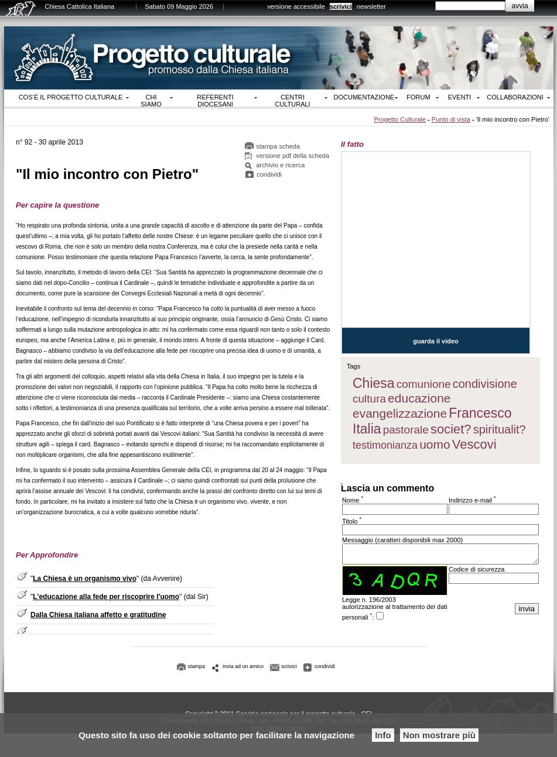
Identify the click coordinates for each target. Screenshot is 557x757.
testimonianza (385, 445)
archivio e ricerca (280, 166)
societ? (450, 429)
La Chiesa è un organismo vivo (84, 580)
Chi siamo (151, 101)
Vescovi (474, 444)
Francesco (480, 413)
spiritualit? (499, 429)
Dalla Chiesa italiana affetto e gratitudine (98, 616)
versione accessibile (295, 6)
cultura (369, 399)
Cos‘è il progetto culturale (71, 97)
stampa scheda (278, 148)
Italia (367, 428)
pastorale (406, 430)
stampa (197, 669)
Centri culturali (292, 101)
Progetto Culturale (400, 119)
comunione (424, 384)
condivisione (485, 383)
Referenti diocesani (215, 101)
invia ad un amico (243, 669)
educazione (419, 398)
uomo (434, 444)
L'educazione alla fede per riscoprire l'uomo (106, 598)
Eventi (459, 97)
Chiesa (374, 383)
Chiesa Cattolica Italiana (80, 6)
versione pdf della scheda (292, 157)
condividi (269, 176)
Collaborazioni (515, 97)
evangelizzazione (400, 413)
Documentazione (364, 97)
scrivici (341, 6)
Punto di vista (451, 119)
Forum (418, 97)
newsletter (371, 6)
